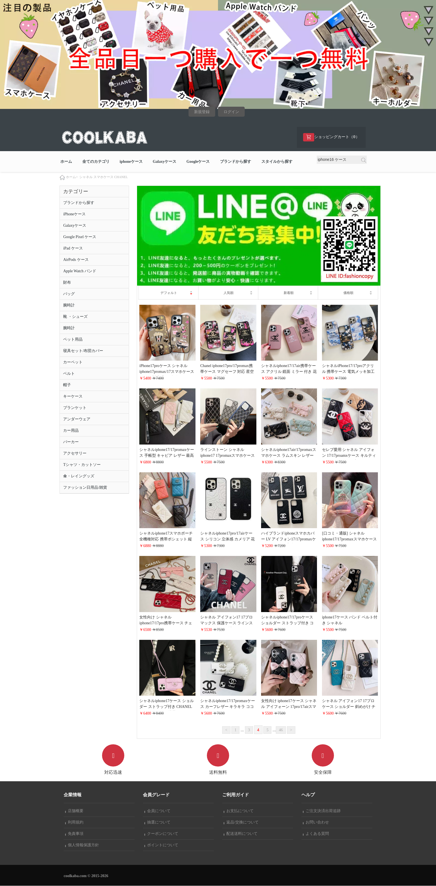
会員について (157, 811)
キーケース (73, 397)
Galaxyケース (164, 162)
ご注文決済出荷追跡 (322, 811)
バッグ (69, 294)
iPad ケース (73, 248)
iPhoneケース (74, 214)
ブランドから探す (235, 162)
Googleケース (198, 162)
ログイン (231, 112)
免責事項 (74, 834)
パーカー (71, 442)
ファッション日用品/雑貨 (85, 488)
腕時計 (69, 305)
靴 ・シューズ (75, 317)
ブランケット (74, 408)
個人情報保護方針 (82, 845)
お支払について (239, 811)
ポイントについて (161, 845)
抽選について (157, 822)
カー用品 (71, 431)
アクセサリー (74, 453)
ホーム (66, 162)
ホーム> (72, 177)
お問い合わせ (316, 822)
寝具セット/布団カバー (83, 351)
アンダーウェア (76, 419)
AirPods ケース (75, 260)
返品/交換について (241, 822)
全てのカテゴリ (96, 162)
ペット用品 (73, 340)
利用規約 (74, 822)
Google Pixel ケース (79, 237)
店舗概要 (74, 811)
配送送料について (240, 834)
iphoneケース (131, 162)
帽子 (67, 385)
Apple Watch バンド (79, 271)
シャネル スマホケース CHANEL (103, 177)
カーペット (73, 362)
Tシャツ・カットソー (82, 465)
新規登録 (202, 112)
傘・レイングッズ (78, 476)
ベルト (69, 374)
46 (281, 730)
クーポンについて (161, 834)
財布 (67, 283)
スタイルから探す (277, 162)
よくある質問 (316, 834)
